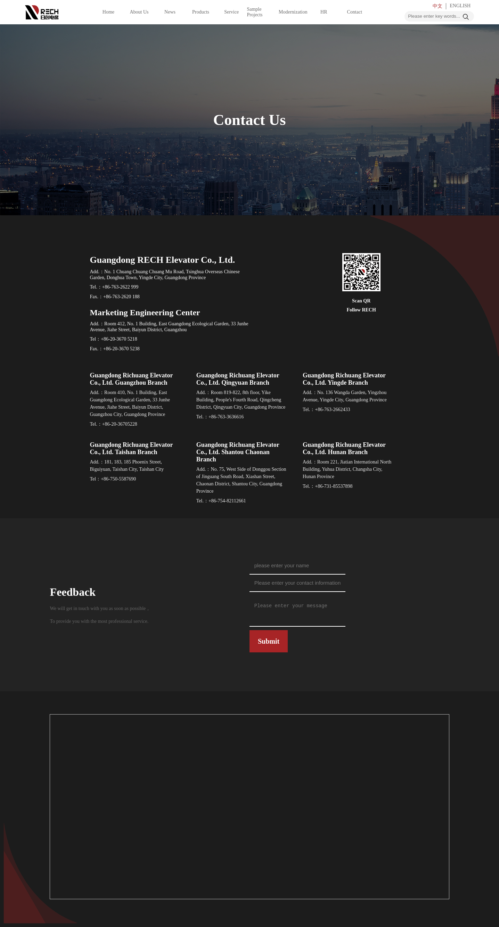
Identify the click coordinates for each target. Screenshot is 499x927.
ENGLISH (460, 5)
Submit (268, 641)
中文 (437, 6)
